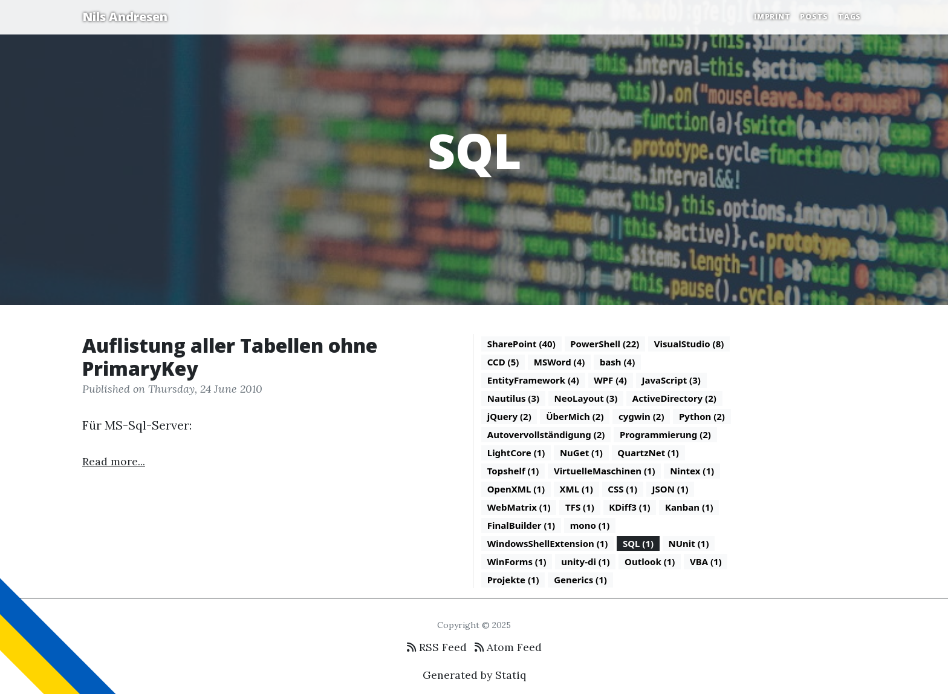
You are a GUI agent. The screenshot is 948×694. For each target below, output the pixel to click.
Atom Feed (508, 647)
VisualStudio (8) (689, 344)
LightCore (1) (516, 453)
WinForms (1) (517, 561)
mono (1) (590, 525)
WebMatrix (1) (519, 507)
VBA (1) (706, 561)
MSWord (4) (559, 362)
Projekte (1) (513, 580)
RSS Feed (437, 647)
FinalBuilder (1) (521, 525)
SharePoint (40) (521, 344)
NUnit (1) (689, 543)
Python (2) (702, 416)
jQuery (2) (509, 416)
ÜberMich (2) (574, 416)
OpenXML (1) (516, 489)
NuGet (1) (581, 453)
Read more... (113, 461)
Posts (814, 16)
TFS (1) (579, 507)
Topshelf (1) (513, 471)
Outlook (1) (650, 561)
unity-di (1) (585, 561)
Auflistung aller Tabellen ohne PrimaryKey (229, 356)
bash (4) (617, 362)
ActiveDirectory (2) (674, 398)
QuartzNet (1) (648, 453)
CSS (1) (622, 489)
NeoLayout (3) (586, 398)
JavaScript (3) (670, 380)
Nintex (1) (692, 471)
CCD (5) (503, 362)
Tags (849, 16)
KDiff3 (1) (629, 507)
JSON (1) (670, 489)
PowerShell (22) (604, 344)
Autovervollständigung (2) (546, 434)
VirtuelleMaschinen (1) (604, 471)
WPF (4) (610, 380)
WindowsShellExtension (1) (547, 543)
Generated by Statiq (474, 675)
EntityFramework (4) (533, 380)
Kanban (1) (689, 507)
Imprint (772, 16)
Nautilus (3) (513, 398)
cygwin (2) (641, 416)
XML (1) (576, 489)
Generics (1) (580, 580)
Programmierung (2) (665, 434)
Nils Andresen (124, 16)
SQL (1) (638, 543)
